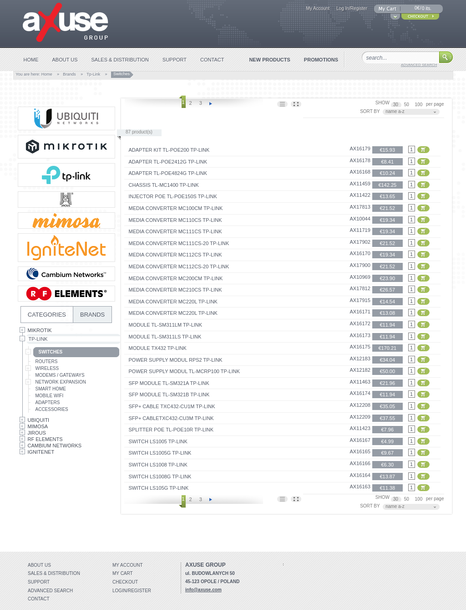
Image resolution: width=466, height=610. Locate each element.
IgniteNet (41, 452)
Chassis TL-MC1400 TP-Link (164, 185)
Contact (39, 598)
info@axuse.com (203, 589)
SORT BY (370, 111)
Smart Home (50, 388)
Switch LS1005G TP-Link (160, 453)
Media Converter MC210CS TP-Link (175, 289)
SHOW (382, 102)
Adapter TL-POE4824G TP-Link (168, 173)
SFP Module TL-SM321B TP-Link (169, 394)
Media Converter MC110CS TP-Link (175, 220)
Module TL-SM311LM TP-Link (166, 325)
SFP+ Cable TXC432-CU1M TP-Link (172, 406)
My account (127, 565)
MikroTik (40, 330)
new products (269, 59)
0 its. (426, 8)
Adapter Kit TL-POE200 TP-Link (169, 150)
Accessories (51, 409)
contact (212, 59)
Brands (69, 74)
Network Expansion (60, 381)
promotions (321, 59)
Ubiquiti (39, 420)
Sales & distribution (54, 573)
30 (396, 104)
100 (419, 104)
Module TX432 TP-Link (158, 348)
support (174, 59)
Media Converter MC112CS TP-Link (175, 254)
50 (407, 104)
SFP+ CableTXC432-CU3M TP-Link (171, 418)
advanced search (419, 65)
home (31, 59)
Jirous (37, 433)
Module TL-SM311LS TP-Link (165, 336)
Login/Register (131, 590)
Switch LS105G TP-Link (159, 488)
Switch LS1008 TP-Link (158, 464)
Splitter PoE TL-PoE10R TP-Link (171, 429)
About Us (39, 565)
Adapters (47, 402)
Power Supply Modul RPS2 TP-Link (176, 360)
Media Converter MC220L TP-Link (173, 301)
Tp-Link (93, 74)
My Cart (122, 573)
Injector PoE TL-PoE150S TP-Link (173, 196)
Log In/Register (351, 8)
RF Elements (45, 439)
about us (65, 59)
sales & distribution (120, 59)
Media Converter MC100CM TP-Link (176, 208)
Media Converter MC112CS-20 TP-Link (179, 266)
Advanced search (50, 590)
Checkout (125, 581)
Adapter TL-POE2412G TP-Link (168, 161)
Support (39, 581)
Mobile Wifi (49, 395)
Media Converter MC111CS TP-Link (175, 231)
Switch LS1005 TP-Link (158, 441)
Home (46, 74)
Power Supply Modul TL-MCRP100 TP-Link (184, 371)
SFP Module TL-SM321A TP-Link (169, 383)
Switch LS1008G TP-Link (160, 476)
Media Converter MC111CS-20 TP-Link (179, 243)
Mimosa (38, 426)
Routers (46, 361)
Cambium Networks (55, 445)
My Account (317, 8)
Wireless (47, 368)
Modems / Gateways (60, 375)
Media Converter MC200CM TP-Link (176, 278)
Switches (51, 351)
